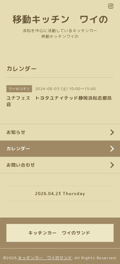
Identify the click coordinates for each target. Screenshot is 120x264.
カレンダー (18, 148)
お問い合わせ (20, 165)
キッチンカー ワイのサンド (45, 257)
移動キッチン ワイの (60, 19)
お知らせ (16, 132)
